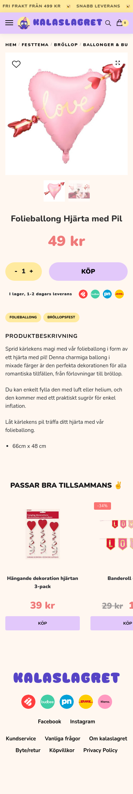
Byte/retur (28, 750)
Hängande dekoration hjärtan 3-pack (42, 582)
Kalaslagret (68, 23)
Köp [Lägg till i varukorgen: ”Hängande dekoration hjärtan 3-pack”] (42, 623)
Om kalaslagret (108, 738)
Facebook (49, 721)
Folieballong (23, 317)
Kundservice (21, 738)
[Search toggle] (108, 23)
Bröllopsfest (61, 317)
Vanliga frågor (62, 738)
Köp (88, 271)
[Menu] (16, 23)
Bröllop (66, 45)
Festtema (35, 45)
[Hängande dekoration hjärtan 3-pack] (42, 534)
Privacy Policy (100, 750)
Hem (11, 45)
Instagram (82, 721)
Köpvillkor (61, 750)
